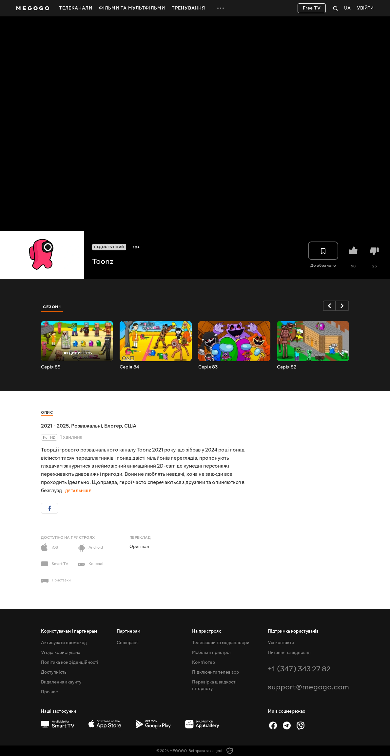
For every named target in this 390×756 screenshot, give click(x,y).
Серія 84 (129, 367)
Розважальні (86, 426)
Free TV (312, 8)
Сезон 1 (52, 306)
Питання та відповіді (289, 653)
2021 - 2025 (55, 426)
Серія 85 (50, 367)
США (130, 426)
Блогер (113, 426)
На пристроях (206, 631)
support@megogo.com (308, 687)
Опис (47, 412)
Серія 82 (286, 367)
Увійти (365, 8)
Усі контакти (281, 643)
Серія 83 (208, 367)
